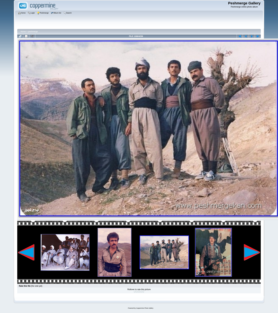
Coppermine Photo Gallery (144, 308)
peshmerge (33, 31)
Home (23, 31)
